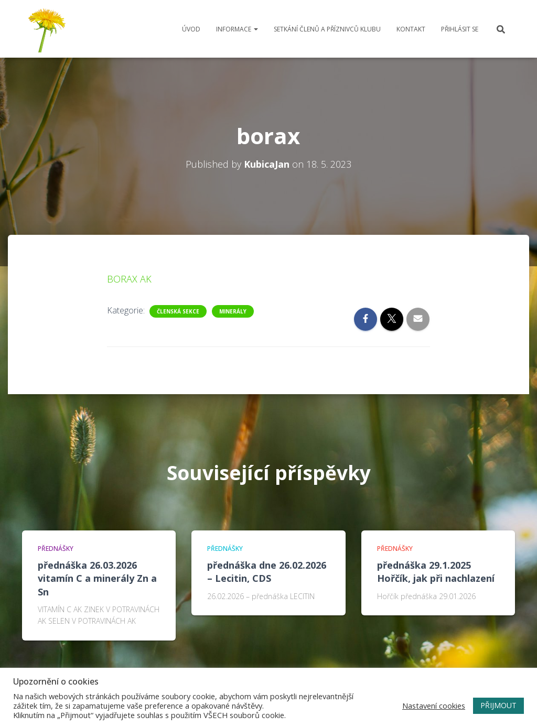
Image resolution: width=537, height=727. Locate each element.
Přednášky (55, 548)
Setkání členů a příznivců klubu (327, 29)
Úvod (191, 29)
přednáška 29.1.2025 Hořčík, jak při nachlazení (436, 571)
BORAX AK (129, 279)
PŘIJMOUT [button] (498, 705)
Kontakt (410, 29)
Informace (237, 29)
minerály (232, 311)
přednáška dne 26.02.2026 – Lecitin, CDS (266, 571)
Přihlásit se (459, 29)
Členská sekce (178, 311)
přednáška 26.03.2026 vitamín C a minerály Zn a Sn (97, 578)
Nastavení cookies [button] (433, 705)
